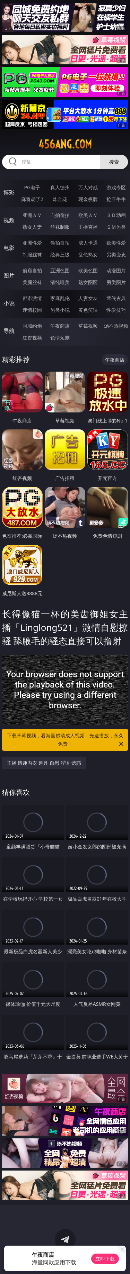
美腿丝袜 (32, 282)
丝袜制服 (60, 227)
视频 (9, 220)
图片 (9, 275)
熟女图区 (88, 282)
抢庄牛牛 (116, 199)
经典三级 (60, 254)
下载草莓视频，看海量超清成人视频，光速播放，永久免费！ (66, 740)
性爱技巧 (116, 310)
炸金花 (60, 199)
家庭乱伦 (60, 298)
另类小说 (60, 310)
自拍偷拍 (60, 215)
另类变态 (116, 254)
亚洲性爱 (32, 242)
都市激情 (32, 298)
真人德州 (60, 187)
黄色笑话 (88, 310)
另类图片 (116, 282)
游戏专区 (116, 187)
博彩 (9, 192)
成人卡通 (88, 242)
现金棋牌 (88, 199)
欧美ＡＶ (88, 215)
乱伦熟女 (88, 254)
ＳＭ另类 (116, 227)
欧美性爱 (116, 242)
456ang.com (65, 144)
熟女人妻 (32, 227)
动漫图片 (116, 270)
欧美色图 (88, 270)
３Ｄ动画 (116, 215)
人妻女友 (88, 298)
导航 (9, 331)
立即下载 (105, 1258)
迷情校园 (32, 310)
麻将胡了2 (32, 199)
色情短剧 (60, 337)
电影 (9, 248)
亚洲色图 (60, 270)
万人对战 (88, 187)
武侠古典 (116, 298)
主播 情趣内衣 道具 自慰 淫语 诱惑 (44, 762)
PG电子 (32, 187)
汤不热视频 (116, 325)
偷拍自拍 (60, 242)
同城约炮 (32, 325)
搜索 (114, 161)
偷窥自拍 (32, 270)
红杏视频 (32, 337)
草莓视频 (88, 325)
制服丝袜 (32, 254)
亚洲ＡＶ (32, 215)
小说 (9, 303)
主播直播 (88, 227)
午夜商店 (60, 325)
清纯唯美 (60, 282)
